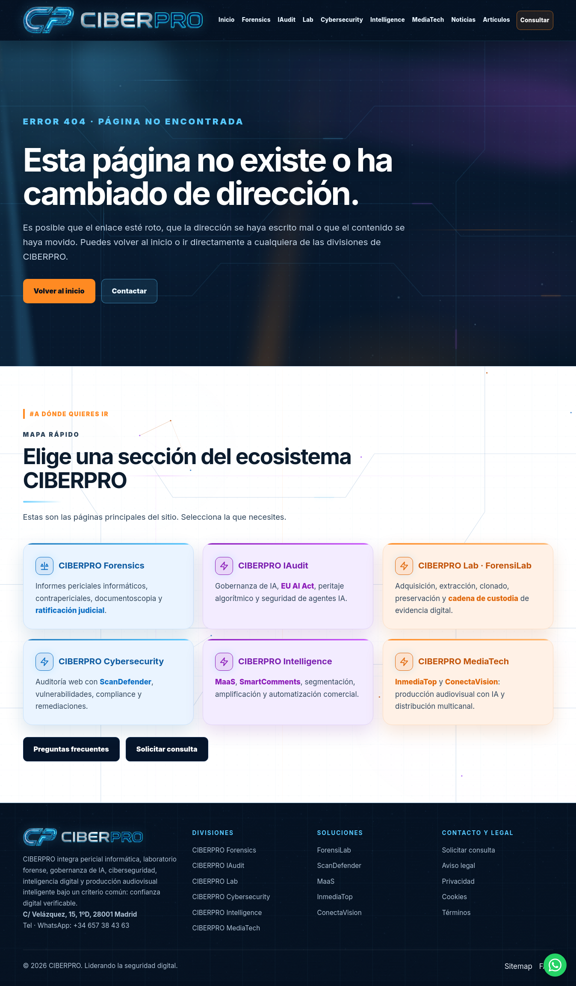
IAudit (287, 19)
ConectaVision (339, 913)
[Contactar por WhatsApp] (555, 965)
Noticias (463, 19)
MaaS (326, 881)
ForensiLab (334, 850)
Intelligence (387, 19)
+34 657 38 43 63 (101, 925)
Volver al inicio (59, 291)
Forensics (256, 19)
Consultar (534, 20)
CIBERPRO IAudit (273, 566)
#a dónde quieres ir (69, 413)
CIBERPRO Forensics (102, 566)
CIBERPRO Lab (215, 881)
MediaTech (428, 19)
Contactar (129, 291)
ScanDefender (339, 866)
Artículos (496, 19)
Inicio (227, 19)
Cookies (454, 897)
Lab (308, 19)
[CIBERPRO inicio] (113, 20)
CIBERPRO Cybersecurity (111, 661)
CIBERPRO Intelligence (285, 661)
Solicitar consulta (167, 749)
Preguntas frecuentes (71, 749)
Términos (456, 913)
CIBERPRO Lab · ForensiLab (475, 566)
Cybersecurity (342, 19)
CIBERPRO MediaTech (463, 661)
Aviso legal (459, 866)
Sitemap (518, 966)
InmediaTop (335, 897)
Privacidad (458, 881)
